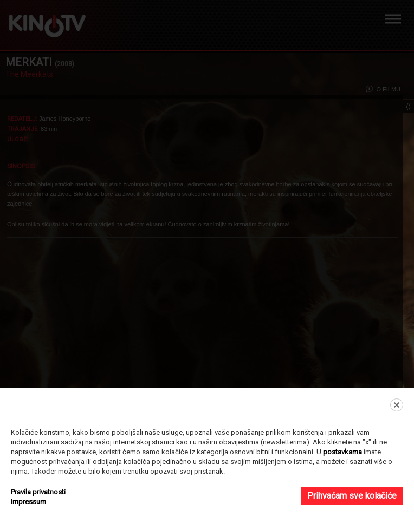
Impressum (28, 502)
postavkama (342, 452)
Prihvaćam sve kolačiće (352, 496)
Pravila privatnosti (38, 492)
